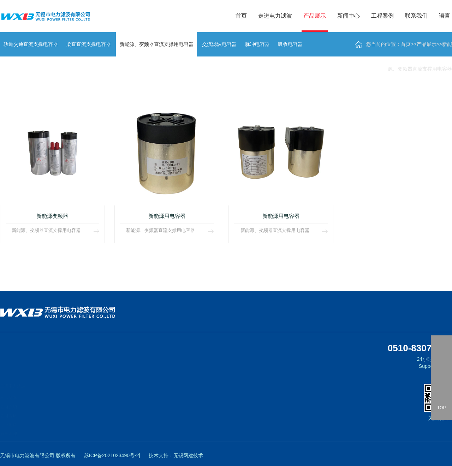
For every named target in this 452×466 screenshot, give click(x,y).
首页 (241, 16)
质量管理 (8, 425)
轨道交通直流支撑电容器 (66, 392)
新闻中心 (348, 16)
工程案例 (382, 16)
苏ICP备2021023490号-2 (111, 455)
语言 (444, 16)
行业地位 (8, 416)
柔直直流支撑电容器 (62, 401)
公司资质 (8, 407)
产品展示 (314, 16)
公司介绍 (8, 398)
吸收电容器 (53, 436)
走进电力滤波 (275, 16)
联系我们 (416, 16)
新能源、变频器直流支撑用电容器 (75, 410)
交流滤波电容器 (58, 419)
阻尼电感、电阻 (58, 445)
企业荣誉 (8, 389)
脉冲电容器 (53, 427)
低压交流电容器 (58, 454)
